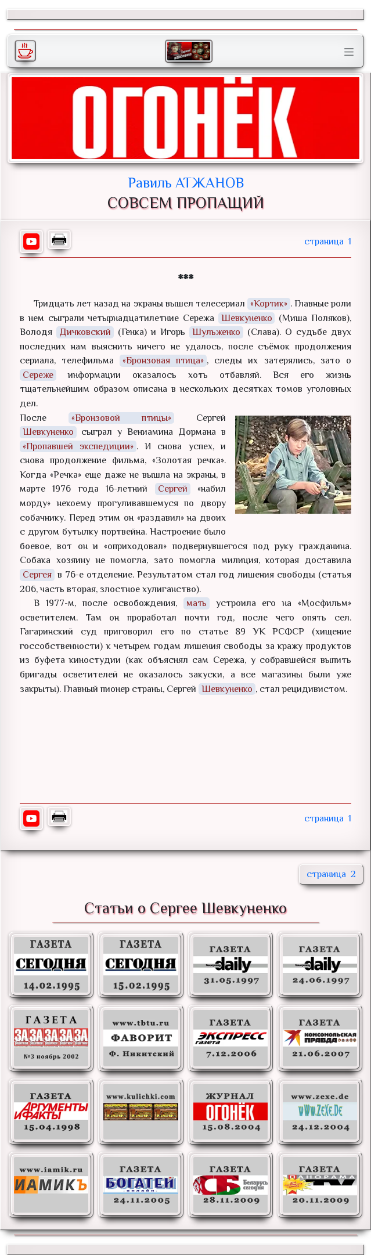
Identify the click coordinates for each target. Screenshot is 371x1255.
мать (196, 602)
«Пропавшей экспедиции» (78, 446)
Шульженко (216, 331)
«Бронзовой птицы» (121, 417)
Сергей (173, 488)
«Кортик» (268, 303)
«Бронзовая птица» (163, 360)
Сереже (38, 374)
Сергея (37, 574)
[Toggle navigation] (348, 52)
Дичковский (85, 331)
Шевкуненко (246, 317)
